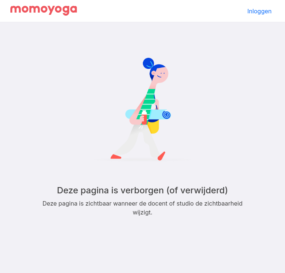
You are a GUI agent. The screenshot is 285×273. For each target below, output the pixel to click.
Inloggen (259, 11)
